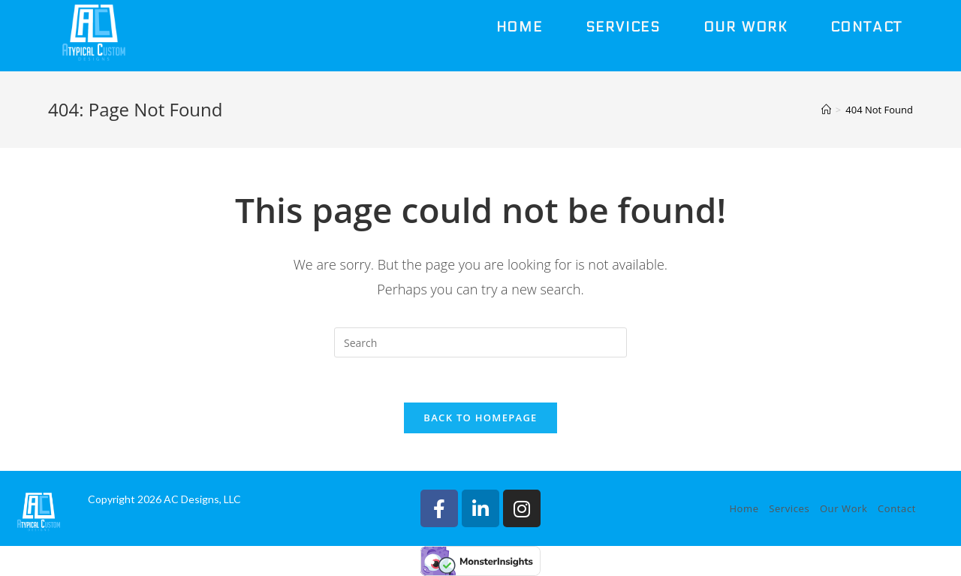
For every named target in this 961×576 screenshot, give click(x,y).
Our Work (844, 508)
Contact (897, 508)
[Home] (826, 109)
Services (789, 508)
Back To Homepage (480, 417)
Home (743, 508)
